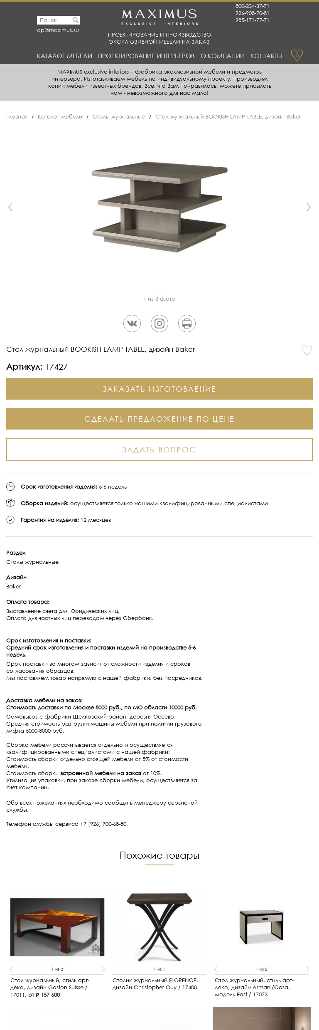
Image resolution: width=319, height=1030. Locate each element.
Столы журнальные (119, 116)
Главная (16, 116)
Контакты (266, 56)
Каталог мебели (64, 56)
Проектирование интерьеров (146, 56)
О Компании (223, 56)
